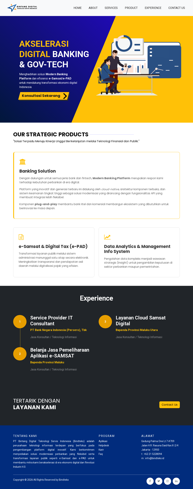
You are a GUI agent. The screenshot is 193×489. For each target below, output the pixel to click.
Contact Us (170, 405)
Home (79, 8)
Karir (101, 449)
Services (111, 8)
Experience (153, 8)
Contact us (176, 8)
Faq (101, 454)
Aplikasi (103, 441)
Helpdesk (104, 445)
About (93, 8)
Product (131, 8)
